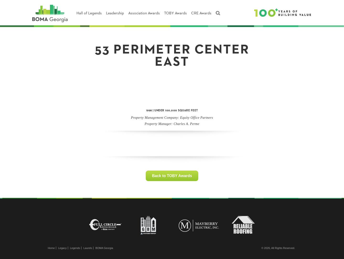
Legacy (62, 248)
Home (51, 248)
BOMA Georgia (104, 248)
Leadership (115, 13)
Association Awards (144, 13)
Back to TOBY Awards (172, 176)
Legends (75, 248)
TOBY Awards (175, 13)
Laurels (87, 248)
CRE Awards (201, 13)
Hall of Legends (89, 13)
